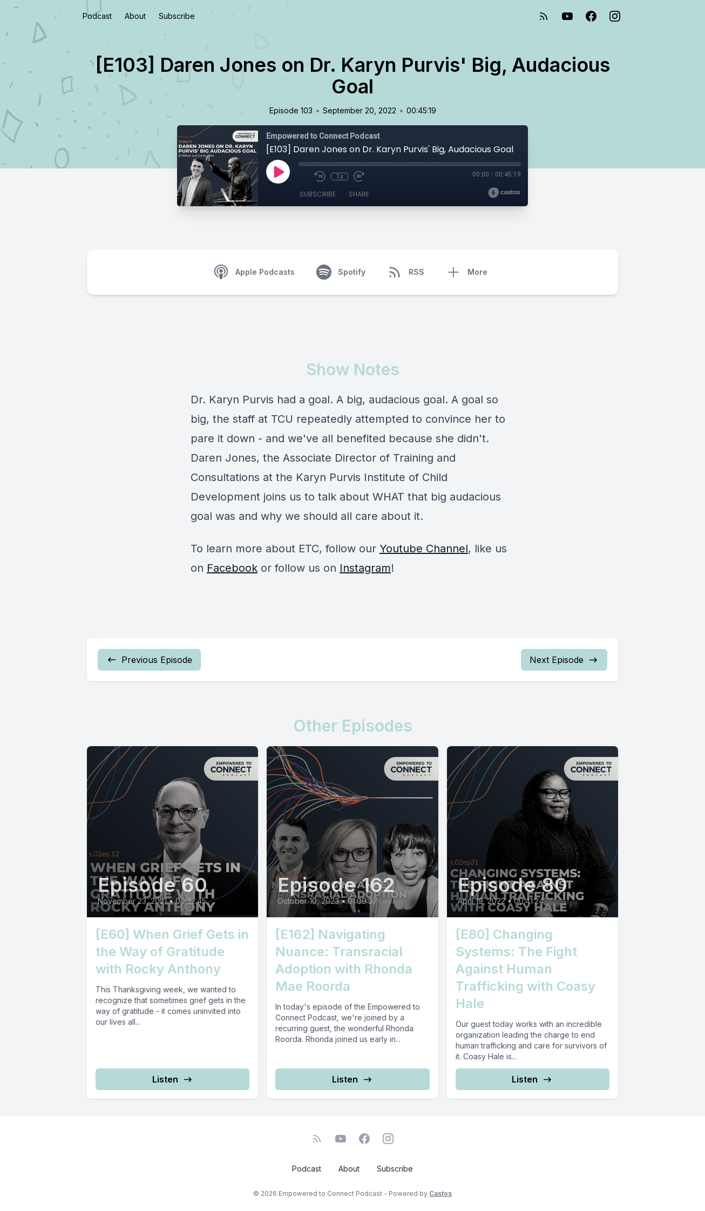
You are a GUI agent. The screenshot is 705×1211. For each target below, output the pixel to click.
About (135, 16)
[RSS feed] (543, 16)
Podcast (97, 16)
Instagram (365, 567)
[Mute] (304, 176)
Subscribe (177, 16)
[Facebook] (591, 16)
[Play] (278, 172)
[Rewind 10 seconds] (320, 176)
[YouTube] (567, 16)
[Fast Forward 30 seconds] (359, 176)
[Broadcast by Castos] (504, 192)
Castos (440, 1193)
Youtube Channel (423, 548)
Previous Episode (149, 659)
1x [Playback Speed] (339, 176)
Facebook (232, 567)
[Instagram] (615, 16)
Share (359, 194)
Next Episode (564, 659)
